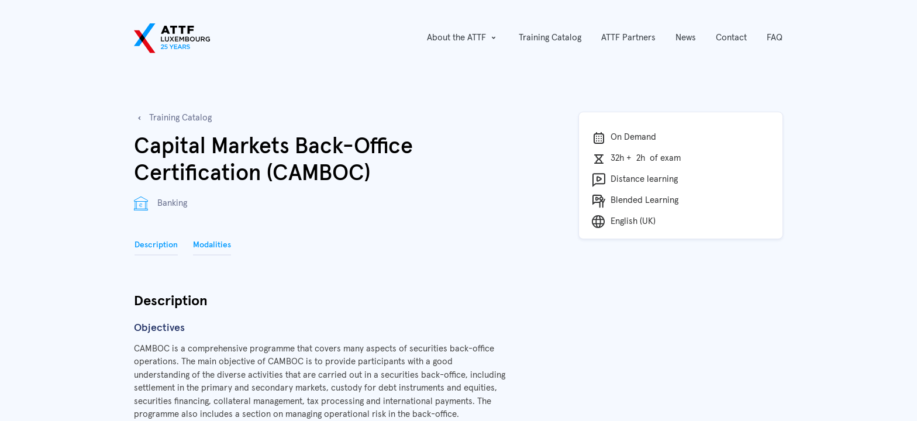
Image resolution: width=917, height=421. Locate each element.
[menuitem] (550, 38)
